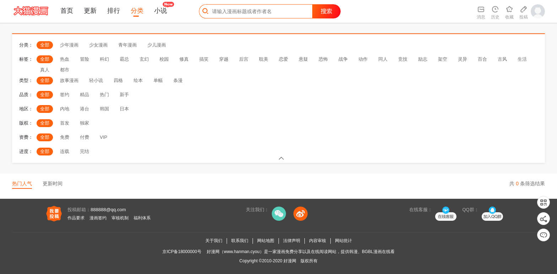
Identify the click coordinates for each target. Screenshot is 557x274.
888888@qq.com (108, 209)
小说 (160, 10)
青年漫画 (127, 45)
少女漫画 (98, 45)
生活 (522, 59)
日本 (124, 108)
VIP (103, 137)
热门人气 (22, 183)
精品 (84, 94)
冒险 (84, 59)
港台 (84, 108)
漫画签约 (98, 217)
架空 (442, 59)
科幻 (104, 59)
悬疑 (303, 59)
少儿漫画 (156, 45)
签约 (64, 94)
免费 (64, 137)
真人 (44, 69)
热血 (64, 59)
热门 (104, 94)
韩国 (104, 108)
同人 (383, 59)
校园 (164, 59)
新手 (124, 94)
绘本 (138, 80)
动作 (363, 59)
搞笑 (204, 59)
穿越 (223, 59)
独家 (84, 123)
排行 (113, 10)
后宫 (243, 59)
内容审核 (317, 240)
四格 (118, 80)
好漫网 (289, 260)
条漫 (178, 80)
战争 (343, 59)
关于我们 (213, 240)
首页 (66, 10)
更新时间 (53, 183)
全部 (44, 45)
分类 (137, 10)
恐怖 (323, 59)
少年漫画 (69, 45)
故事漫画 (69, 80)
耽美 (263, 59)
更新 (90, 10)
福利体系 (142, 217)
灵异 (462, 59)
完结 (84, 151)
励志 (422, 59)
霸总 (124, 59)
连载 (64, 151)
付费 (84, 137)
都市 (64, 69)
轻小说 (96, 80)
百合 (482, 59)
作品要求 (76, 217)
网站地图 (265, 240)
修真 (184, 59)
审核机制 (120, 217)
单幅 (158, 80)
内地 (64, 108)
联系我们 (239, 240)
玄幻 (144, 59)
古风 (502, 59)
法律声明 (291, 240)
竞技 (402, 59)
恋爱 (283, 59)
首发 (64, 123)
